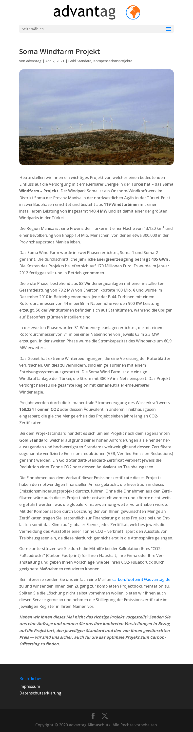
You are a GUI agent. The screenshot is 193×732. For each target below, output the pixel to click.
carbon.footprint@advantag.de (141, 579)
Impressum (29, 686)
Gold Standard (79, 61)
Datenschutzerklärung (40, 693)
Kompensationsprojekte (112, 61)
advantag (33, 61)
